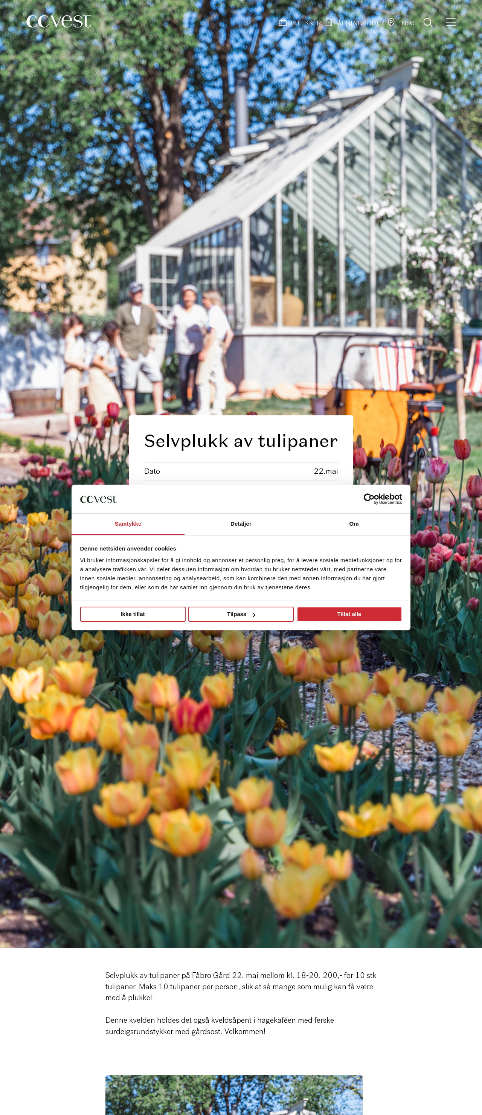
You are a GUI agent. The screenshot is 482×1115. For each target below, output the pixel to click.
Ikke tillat (132, 614)
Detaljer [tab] (241, 523)
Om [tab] (353, 523)
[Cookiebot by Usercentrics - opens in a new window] (369, 499)
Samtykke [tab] (128, 523)
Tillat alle (349, 614)
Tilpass (241, 614)
